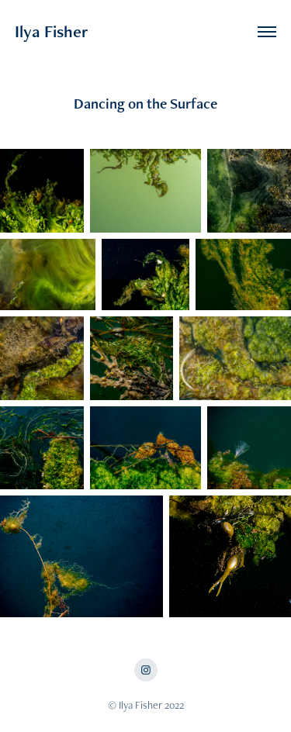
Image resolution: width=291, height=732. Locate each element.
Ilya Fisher (51, 31)
